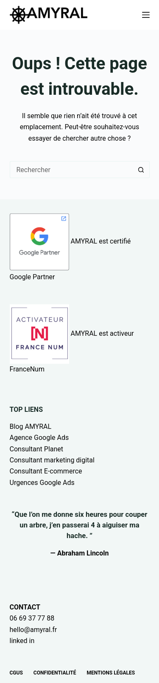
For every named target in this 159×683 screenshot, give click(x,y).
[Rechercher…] (71, 169)
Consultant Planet (37, 449)
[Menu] (146, 15)
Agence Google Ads (39, 438)
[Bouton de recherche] (141, 169)
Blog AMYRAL (31, 426)
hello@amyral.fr (33, 630)
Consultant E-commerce (46, 471)
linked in (22, 641)
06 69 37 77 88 (32, 618)
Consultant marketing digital (52, 460)
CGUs (16, 673)
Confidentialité (54, 673)
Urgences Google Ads (42, 483)
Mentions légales (111, 673)
